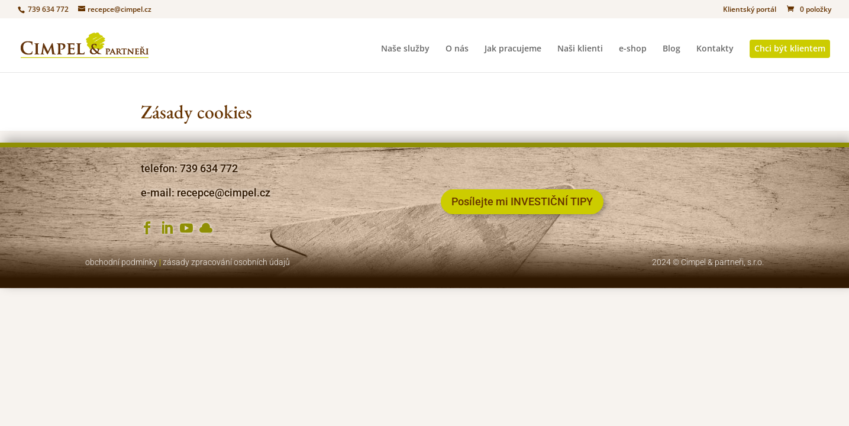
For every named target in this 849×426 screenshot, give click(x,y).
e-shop (633, 49)
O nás (457, 49)
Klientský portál (749, 10)
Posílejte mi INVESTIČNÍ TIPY (522, 201)
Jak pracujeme (513, 49)
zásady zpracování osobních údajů (226, 262)
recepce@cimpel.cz (223, 192)
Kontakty (715, 49)
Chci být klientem (789, 48)
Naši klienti (580, 49)
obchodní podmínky (121, 262)
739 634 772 (47, 9)
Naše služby (405, 49)
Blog (671, 49)
